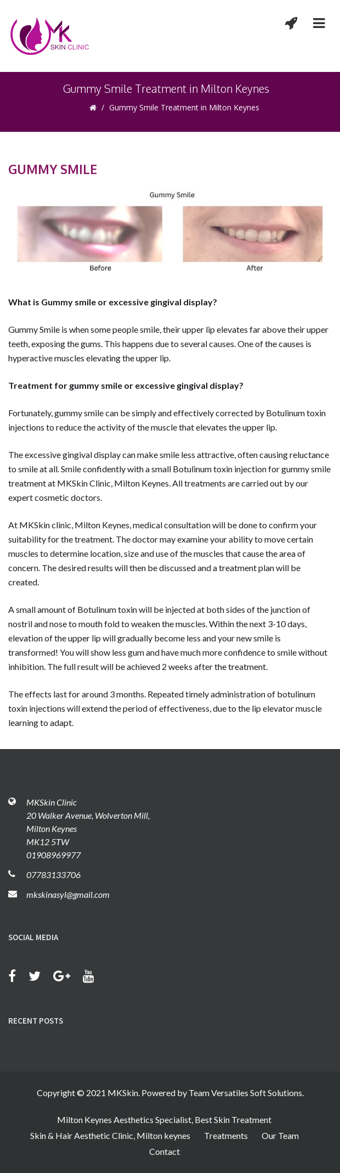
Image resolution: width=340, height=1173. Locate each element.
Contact (164, 1151)
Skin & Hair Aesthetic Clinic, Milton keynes (110, 1135)
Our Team (280, 1135)
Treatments (226, 1135)
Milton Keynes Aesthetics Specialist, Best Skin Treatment (164, 1119)
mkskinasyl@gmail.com (68, 894)
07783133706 (53, 874)
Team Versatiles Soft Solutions (245, 1092)
